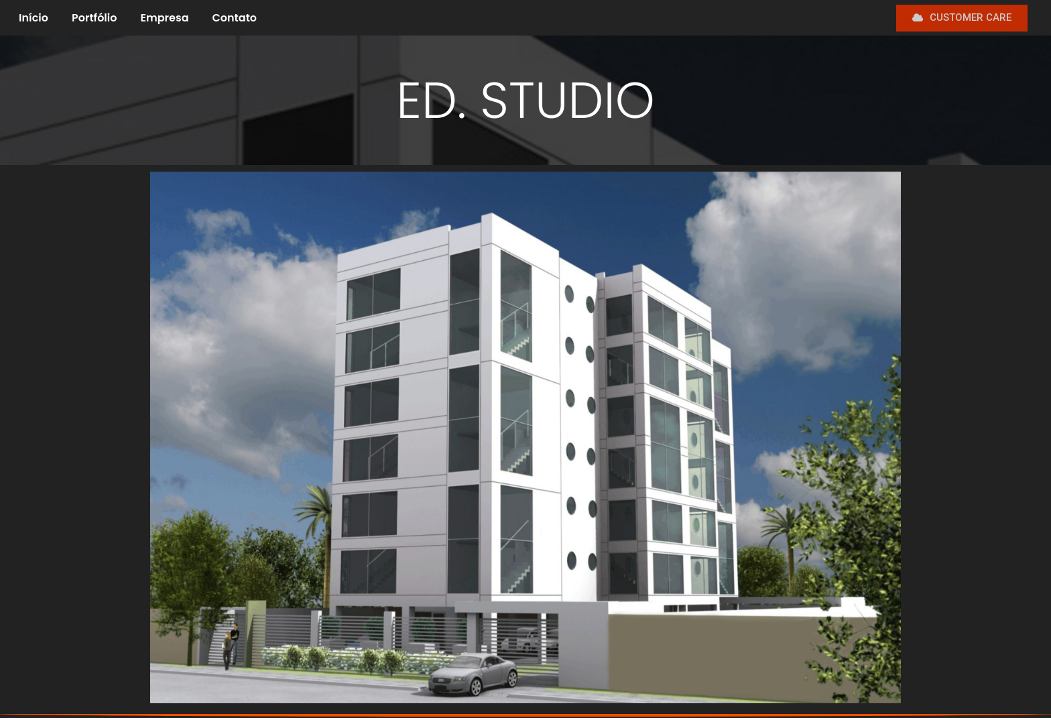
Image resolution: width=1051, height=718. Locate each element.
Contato (234, 17)
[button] (962, 18)
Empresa (164, 17)
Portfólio (94, 17)
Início (33, 17)
